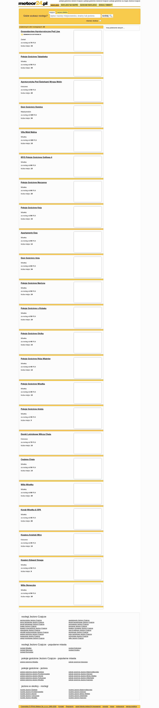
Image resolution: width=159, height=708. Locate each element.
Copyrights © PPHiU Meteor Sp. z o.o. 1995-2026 (38, 706)
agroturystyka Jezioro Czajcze (31, 620)
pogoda (105, 706)
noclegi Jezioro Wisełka (28, 698)
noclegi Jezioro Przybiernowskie (31, 692)
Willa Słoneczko (28, 585)
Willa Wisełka (27, 485)
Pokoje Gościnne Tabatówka (34, 57)
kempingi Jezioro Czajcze (78, 626)
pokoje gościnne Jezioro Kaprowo (81, 680)
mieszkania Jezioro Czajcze (30, 630)
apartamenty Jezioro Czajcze (79, 620)
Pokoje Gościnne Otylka (32, 334)
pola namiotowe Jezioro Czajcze (80, 634)
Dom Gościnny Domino (32, 107)
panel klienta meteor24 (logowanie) (88, 706)
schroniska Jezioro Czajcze (78, 636)
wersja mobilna (131, 706)
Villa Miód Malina (29, 132)
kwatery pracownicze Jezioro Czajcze (33, 628)
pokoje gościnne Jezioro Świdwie (32, 672)
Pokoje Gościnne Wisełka (33, 384)
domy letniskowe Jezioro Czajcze (32, 622)
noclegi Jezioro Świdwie (28, 690)
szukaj (107, 15)
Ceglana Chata (28, 459)
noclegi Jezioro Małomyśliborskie (80, 690)
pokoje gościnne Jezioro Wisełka (32, 680)
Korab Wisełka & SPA (31, 510)
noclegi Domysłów (26, 652)
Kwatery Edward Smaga (32, 560)
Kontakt (61, 706)
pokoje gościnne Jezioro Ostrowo (81, 674)
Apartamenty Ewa (29, 233)
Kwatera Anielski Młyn (31, 535)
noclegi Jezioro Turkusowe (29, 696)
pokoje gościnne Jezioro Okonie (31, 676)
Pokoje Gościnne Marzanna (34, 182)
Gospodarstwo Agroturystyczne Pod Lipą (40, 31)
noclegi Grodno (74, 650)
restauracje (120, 706)
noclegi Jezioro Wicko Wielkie (79, 694)
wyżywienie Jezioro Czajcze (79, 624)
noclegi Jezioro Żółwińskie (78, 696)
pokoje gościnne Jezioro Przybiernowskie (35, 674)
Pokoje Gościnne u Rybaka (33, 308)
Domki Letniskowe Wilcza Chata (36, 434)
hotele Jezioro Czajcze (28, 626)
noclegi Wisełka (25, 648)
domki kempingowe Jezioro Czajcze (81, 622)
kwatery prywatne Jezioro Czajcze (81, 628)
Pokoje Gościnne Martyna (33, 283)
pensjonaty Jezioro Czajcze (78, 632)
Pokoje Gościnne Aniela (32, 409)
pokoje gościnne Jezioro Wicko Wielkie (83, 676)
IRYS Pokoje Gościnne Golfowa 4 (36, 157)
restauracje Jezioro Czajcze (30, 636)
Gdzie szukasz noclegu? (35, 16)
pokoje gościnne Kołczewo (78, 662)
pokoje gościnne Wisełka (29, 662)
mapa (112, 706)
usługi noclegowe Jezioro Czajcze (32, 638)
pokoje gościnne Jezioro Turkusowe (33, 678)
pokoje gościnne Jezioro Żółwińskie (81, 678)
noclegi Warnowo (26, 650)
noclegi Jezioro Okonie (28, 694)
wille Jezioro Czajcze (76, 638)
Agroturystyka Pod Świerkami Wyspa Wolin (41, 82)
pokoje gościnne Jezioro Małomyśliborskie (84, 672)
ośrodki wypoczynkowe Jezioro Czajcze (34, 632)
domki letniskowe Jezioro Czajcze (32, 624)
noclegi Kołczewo (75, 648)
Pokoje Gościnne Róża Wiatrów (36, 359)
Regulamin (70, 706)
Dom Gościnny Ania (30, 258)
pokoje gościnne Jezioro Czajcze (32, 634)
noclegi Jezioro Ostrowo (77, 692)
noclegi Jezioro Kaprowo (77, 698)
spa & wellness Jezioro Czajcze (80, 630)
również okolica (92, 21)
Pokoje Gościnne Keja (31, 208)
